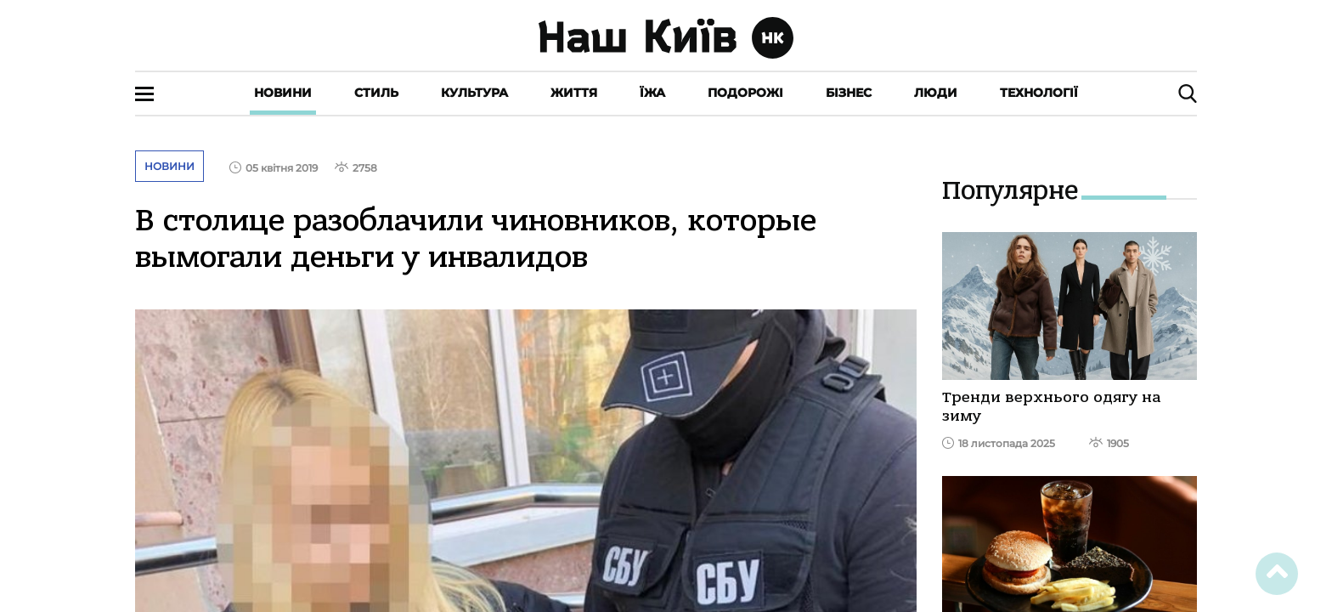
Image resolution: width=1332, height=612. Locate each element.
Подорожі (745, 92)
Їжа (652, 92)
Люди (935, 92)
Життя (573, 92)
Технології (1039, 92)
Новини (283, 92)
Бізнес (849, 92)
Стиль (376, 92)
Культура (474, 92)
